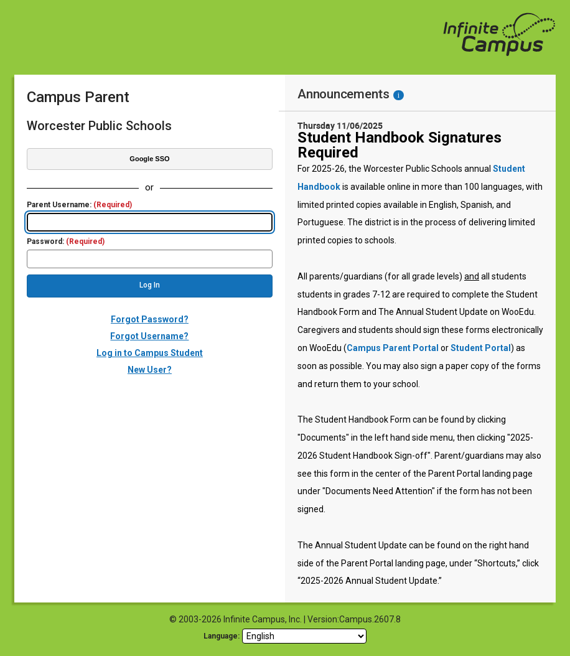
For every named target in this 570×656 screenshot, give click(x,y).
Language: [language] (221, 636)
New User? (150, 369)
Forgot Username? (149, 336)
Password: (66, 242)
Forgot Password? (150, 319)
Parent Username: (79, 205)
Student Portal (481, 348)
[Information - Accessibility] (398, 95)
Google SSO (149, 158)
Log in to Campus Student (149, 353)
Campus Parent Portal (393, 348)
